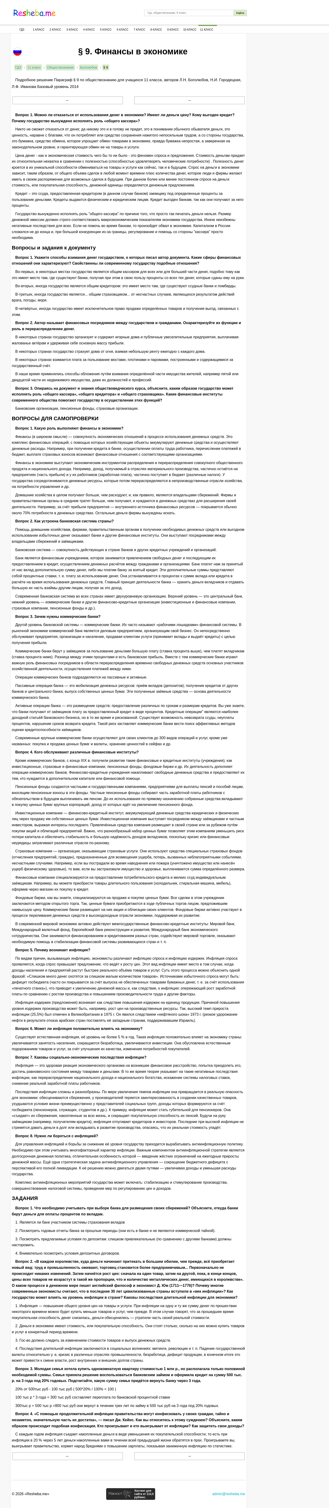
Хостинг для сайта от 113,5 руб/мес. (144, 1494)
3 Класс (72, 29)
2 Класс (55, 29)
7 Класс (139, 29)
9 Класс (173, 29)
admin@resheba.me (228, 1494)
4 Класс (89, 29)
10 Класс (189, 29)
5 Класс (106, 29)
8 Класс (156, 29)
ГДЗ (21, 29)
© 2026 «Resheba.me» (30, 1494)
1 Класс (39, 29)
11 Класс (206, 29)
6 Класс (123, 29)
